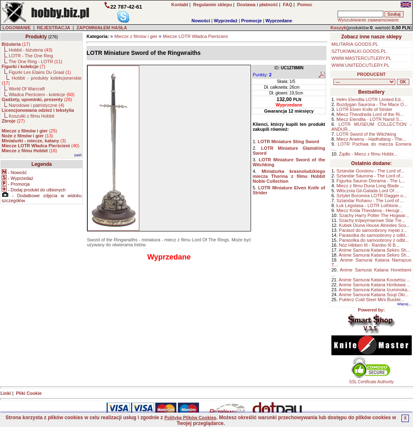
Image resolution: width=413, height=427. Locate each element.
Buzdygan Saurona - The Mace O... (372, 104)
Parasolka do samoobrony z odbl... (373, 235)
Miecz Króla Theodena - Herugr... (369, 210)
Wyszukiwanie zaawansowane (368, 19)
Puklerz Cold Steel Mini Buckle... (371, 299)
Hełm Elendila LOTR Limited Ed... (370, 99)
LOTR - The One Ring (31, 55)
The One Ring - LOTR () (35, 61)
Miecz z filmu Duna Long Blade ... (370, 185)
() (16, 44)
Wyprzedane (278, 20)
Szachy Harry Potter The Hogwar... (374, 215)
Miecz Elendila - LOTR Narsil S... (369, 119)
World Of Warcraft (27, 88)
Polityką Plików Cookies (190, 417)
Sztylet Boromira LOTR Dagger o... (371, 195)
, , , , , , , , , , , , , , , (364, 82)
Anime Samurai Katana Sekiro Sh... (374, 250)
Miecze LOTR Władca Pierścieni (195, 36)
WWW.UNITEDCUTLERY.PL (360, 65)
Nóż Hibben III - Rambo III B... (369, 245)
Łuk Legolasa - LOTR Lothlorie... (369, 205)
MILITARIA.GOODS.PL (354, 44)
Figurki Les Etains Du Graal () (40, 72)
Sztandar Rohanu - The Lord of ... (370, 200)
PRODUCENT (371, 74)
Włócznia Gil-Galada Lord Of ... (367, 190)
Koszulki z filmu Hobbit (31, 115)
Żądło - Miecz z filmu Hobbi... (368, 153)
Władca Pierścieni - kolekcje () (42, 94)
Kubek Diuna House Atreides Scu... (374, 225)
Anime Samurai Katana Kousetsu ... (375, 279)
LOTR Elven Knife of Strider (364, 109)
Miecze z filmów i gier (135, 36)
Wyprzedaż (225, 20)
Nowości (201, 20)
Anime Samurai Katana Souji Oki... (373, 294)
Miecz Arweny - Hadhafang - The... (371, 139)
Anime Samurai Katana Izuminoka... (375, 289)
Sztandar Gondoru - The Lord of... (370, 170)
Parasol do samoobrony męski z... (373, 230)
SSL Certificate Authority (371, 380)
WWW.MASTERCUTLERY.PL (361, 58)
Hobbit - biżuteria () (30, 49)
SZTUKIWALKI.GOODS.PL (358, 51)
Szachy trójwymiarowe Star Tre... (372, 220)
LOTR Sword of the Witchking (366, 134)
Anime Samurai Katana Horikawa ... (375, 284)
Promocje (251, 20)
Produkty (36, 37)
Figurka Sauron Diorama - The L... (370, 180)
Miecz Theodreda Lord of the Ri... (370, 114)
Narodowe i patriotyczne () (36, 105)
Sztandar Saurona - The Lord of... (370, 175)
